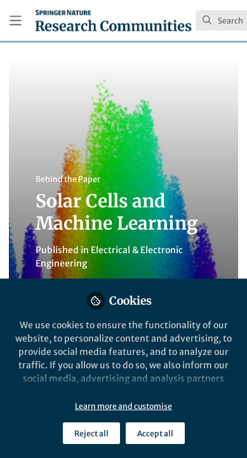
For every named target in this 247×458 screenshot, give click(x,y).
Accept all (155, 433)
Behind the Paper (68, 179)
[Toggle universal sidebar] (15, 20)
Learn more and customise (123, 406)
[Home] (113, 20)
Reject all (91, 433)
